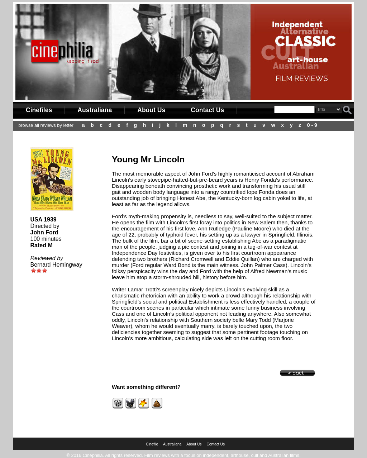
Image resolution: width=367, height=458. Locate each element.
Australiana (94, 110)
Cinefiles (39, 110)
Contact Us (207, 110)
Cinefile (152, 444)
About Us (151, 110)
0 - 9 (312, 125)
